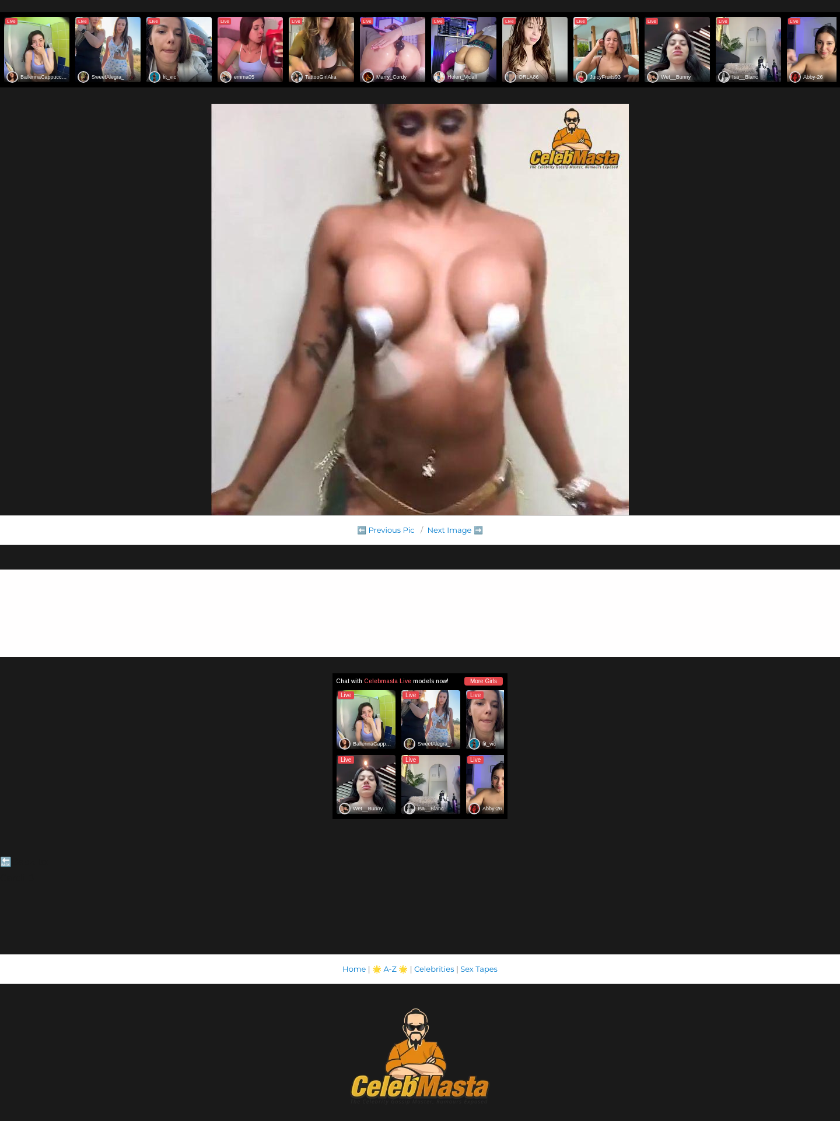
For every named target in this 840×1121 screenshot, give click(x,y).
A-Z (390, 969)
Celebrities (434, 969)
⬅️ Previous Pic (386, 530)
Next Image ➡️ (454, 530)
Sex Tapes (479, 969)
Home (354, 969)
